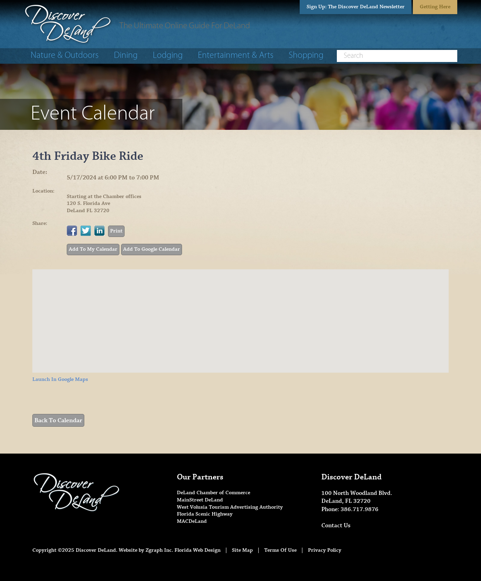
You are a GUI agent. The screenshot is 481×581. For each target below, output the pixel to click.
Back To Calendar (58, 420)
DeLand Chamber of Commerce (213, 492)
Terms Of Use (280, 550)
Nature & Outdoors (65, 55)
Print (116, 231)
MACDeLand (192, 521)
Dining (126, 55)
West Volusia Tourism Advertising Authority (230, 507)
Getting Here (435, 6)
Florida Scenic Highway (205, 514)
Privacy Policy (324, 550)
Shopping (306, 55)
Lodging (168, 55)
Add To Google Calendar (151, 249)
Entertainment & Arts (236, 55)
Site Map (242, 550)
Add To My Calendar (93, 249)
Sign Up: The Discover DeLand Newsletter (356, 6)
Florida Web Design (197, 550)
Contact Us (336, 525)
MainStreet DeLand (200, 500)
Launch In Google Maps (60, 379)
